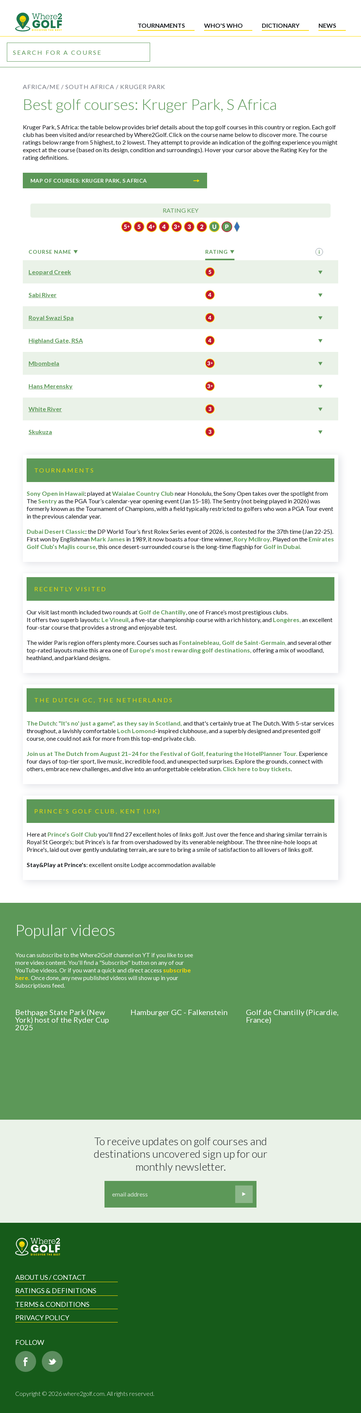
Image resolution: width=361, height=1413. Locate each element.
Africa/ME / (43, 86)
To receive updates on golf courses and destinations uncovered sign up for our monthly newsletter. (181, 1154)
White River (45, 408)
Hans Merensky (50, 386)
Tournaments (161, 25)
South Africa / (92, 86)
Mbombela (43, 363)
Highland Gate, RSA (55, 340)
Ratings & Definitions (55, 1290)
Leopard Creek (49, 271)
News (327, 25)
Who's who (223, 25)
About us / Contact (50, 1277)
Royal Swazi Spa (51, 317)
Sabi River (42, 294)
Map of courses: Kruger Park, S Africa (115, 180)
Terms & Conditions (52, 1304)
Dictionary (280, 25)
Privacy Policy (42, 1317)
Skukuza (40, 431)
